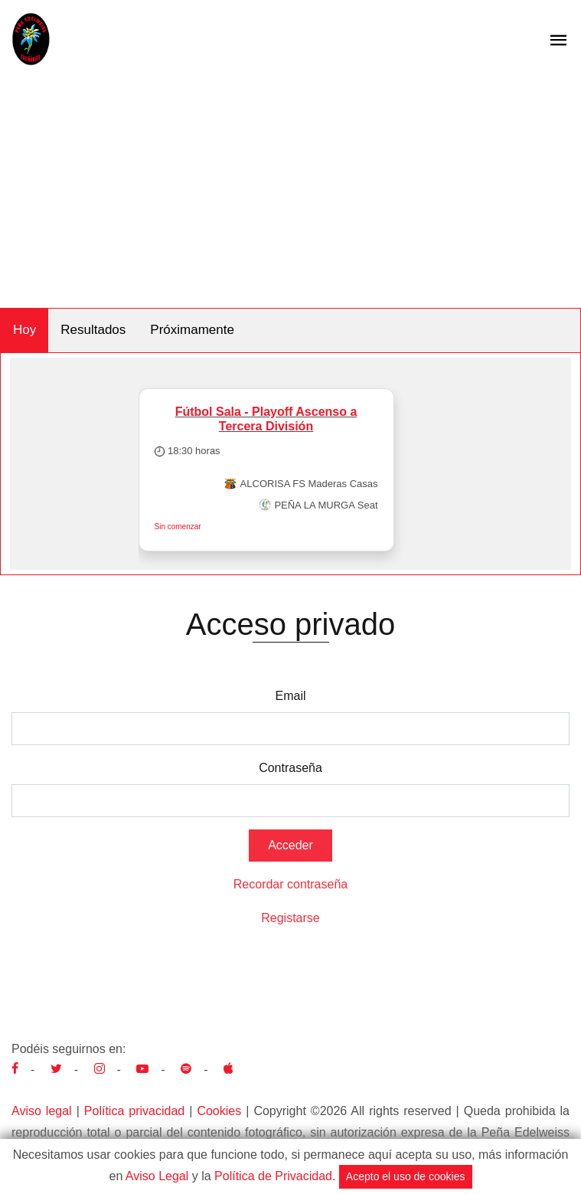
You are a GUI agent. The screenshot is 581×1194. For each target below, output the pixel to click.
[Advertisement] (290, 193)
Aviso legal (41, 1110)
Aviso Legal (157, 1176)
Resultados (93, 329)
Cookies (219, 1110)
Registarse (290, 917)
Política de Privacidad (273, 1176)
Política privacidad (134, 1110)
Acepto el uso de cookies (405, 1176)
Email (290, 695)
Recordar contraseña (290, 884)
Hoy (24, 329)
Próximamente (192, 329)
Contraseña (290, 767)
